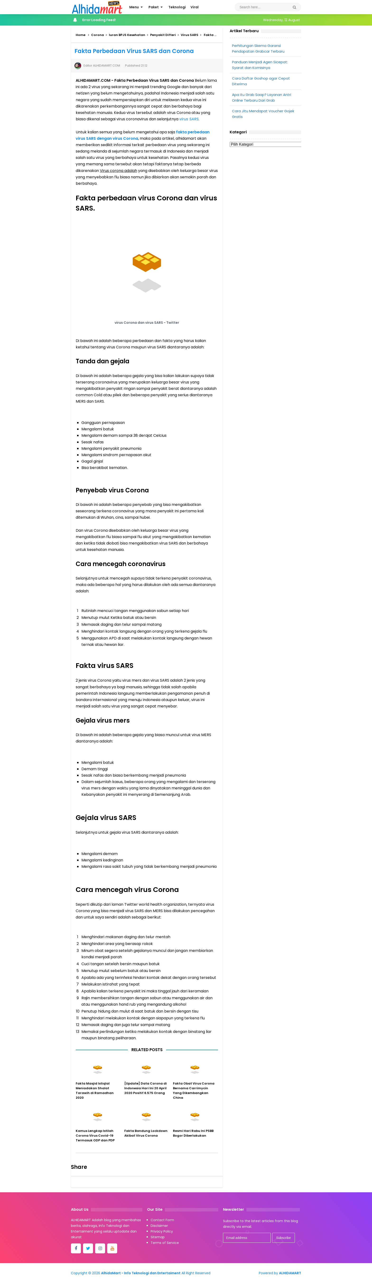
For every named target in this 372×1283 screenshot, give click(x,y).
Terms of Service (165, 1242)
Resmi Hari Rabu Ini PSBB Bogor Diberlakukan (193, 1138)
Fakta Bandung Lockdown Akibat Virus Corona (145, 1138)
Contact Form (162, 1220)
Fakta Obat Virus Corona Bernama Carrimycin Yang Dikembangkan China (193, 1096)
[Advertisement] (265, 186)
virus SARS (189, 119)
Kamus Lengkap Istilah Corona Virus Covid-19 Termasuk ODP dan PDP (95, 1141)
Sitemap (158, 1237)
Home (80, 35)
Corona (97, 35)
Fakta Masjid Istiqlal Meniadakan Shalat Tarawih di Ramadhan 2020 (95, 1096)
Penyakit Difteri (163, 35)
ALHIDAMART (290, 1273)
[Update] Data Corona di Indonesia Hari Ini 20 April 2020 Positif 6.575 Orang (145, 1094)
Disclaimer (159, 1225)
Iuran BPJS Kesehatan (127, 35)
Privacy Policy (162, 1231)
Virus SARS (189, 35)
